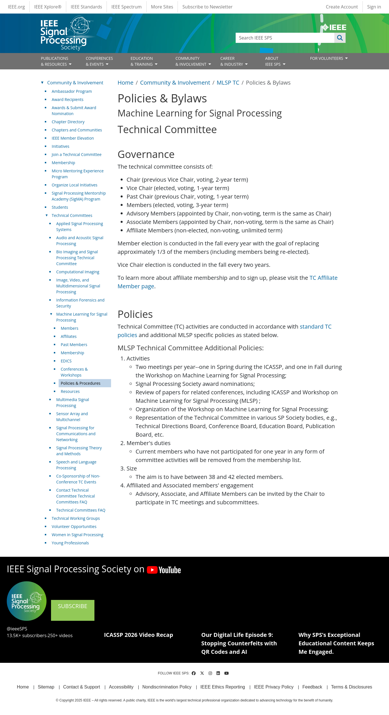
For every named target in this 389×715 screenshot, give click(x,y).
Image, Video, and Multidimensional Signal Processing (78, 285)
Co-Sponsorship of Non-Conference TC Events (78, 479)
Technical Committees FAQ (80, 510)
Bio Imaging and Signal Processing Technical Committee (77, 257)
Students (60, 207)
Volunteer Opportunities (74, 526)
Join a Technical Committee (76, 154)
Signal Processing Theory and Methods (79, 450)
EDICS (66, 361)
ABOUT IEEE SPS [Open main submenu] (273, 61)
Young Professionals (70, 542)
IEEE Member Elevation (73, 138)
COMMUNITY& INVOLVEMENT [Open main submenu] (191, 61)
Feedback (312, 687)
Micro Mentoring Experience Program (78, 173)
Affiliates (69, 336)
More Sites (162, 7)
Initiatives (60, 146)
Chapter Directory (68, 121)
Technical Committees (72, 215)
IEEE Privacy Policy (273, 687)
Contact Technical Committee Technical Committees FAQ (75, 496)
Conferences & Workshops (74, 372)
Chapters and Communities (77, 130)
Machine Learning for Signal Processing (81, 317)
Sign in (374, 7)
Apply (340, 38)
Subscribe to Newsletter (207, 7)
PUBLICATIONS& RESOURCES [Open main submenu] (54, 61)
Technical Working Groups (76, 518)
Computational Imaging (78, 271)
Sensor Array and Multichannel (72, 416)
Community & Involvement (175, 82)
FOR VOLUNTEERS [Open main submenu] (327, 58)
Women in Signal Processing (77, 534)
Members (69, 328)
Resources (70, 391)
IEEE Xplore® (47, 7)
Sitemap (46, 687)
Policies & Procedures (81, 383)
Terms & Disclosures (351, 687)
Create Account (342, 7)
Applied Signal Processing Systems (79, 226)
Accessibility (121, 687)
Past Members (74, 344)
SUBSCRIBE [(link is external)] (72, 609)
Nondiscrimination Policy (166, 687)
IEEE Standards (86, 7)
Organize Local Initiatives (75, 185)
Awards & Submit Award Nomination (74, 110)
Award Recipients (67, 99)
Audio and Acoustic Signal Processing (79, 240)
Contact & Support (81, 687)
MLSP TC (228, 82)
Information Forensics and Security (80, 303)
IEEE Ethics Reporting (222, 687)
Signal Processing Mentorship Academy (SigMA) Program (79, 196)
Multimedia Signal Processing (72, 402)
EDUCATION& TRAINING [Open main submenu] (142, 61)
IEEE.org (16, 7)
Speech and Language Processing (76, 464)
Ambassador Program (72, 91)
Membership (63, 162)
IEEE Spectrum (126, 7)
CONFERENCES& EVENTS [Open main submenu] (99, 61)
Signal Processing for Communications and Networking (76, 433)
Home (126, 82)
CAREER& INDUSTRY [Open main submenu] (232, 61)
